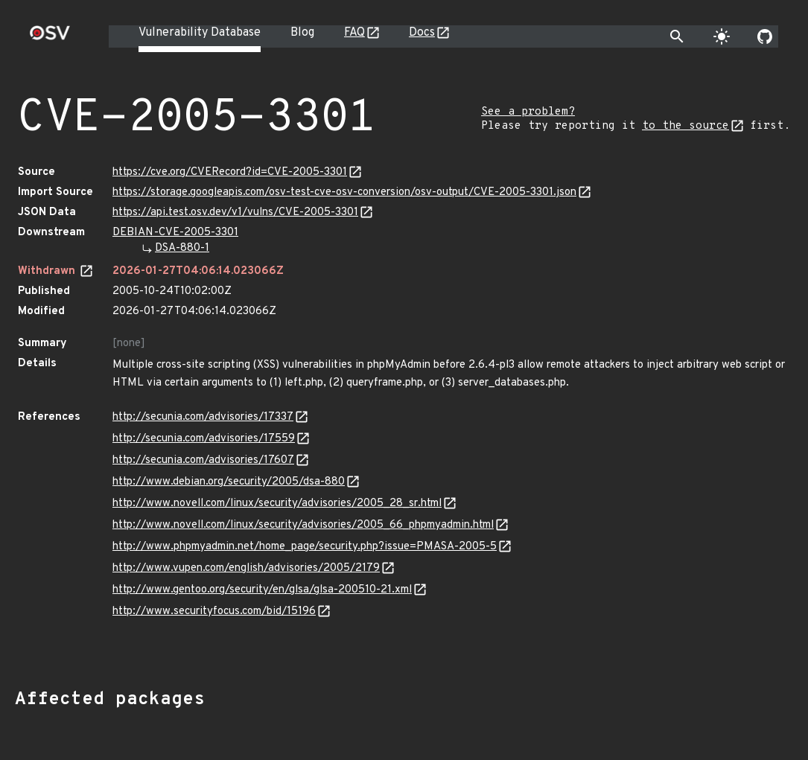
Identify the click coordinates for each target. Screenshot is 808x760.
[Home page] (50, 37)
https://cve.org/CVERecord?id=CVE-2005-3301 (229, 172)
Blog (302, 32)
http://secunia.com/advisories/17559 (203, 439)
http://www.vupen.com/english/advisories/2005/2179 (246, 568)
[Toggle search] (677, 36)
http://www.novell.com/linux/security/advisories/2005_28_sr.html (277, 503)
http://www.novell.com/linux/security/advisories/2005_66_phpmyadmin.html (303, 525)
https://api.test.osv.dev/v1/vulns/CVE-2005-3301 (235, 212)
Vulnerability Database (200, 32)
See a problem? (528, 112)
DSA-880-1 (182, 248)
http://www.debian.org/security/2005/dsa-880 (228, 482)
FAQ (354, 32)
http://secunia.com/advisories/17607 (203, 460)
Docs (422, 32)
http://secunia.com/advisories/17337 (202, 417)
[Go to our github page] (764, 36)
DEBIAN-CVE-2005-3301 (175, 233)
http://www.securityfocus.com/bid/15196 (214, 611)
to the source (685, 126)
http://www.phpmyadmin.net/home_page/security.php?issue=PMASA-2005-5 (304, 547)
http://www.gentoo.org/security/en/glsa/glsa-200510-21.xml (262, 590)
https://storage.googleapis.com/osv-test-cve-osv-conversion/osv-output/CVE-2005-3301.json (344, 192)
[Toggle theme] (722, 36)
